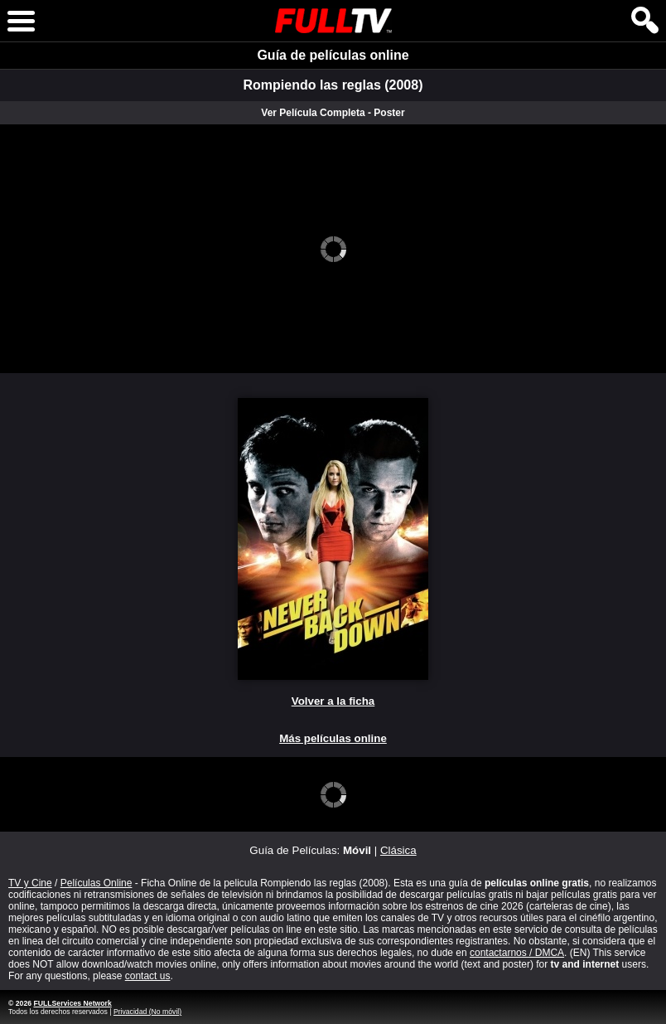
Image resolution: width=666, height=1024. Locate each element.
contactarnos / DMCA (517, 952)
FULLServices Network (72, 1003)
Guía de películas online (332, 55)
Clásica (398, 850)
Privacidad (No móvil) (147, 1011)
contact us (148, 976)
